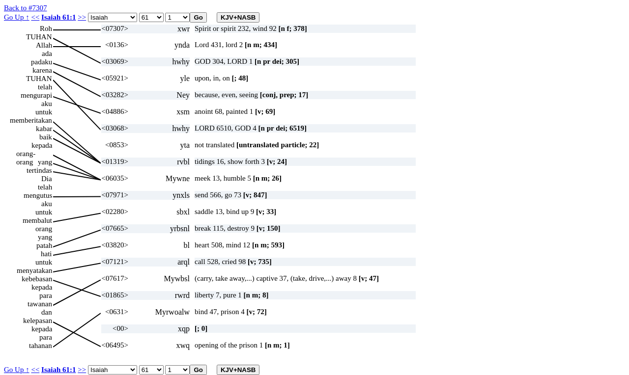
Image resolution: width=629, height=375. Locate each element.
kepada (41, 145)
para (45, 295)
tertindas (39, 170)
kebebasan (37, 279)
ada (47, 53)
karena (42, 70)
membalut (37, 220)
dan (46, 312)
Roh (46, 28)
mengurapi (36, 95)
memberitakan (31, 120)
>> (82, 17)
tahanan (40, 345)
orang (43, 229)
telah (45, 87)
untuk (43, 112)
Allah (44, 45)
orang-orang (25, 154)
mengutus (38, 195)
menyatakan (34, 270)
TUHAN (39, 37)
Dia (46, 179)
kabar (44, 129)
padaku (41, 62)
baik (45, 137)
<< (35, 17)
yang (45, 162)
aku (46, 103)
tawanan (40, 304)
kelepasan (37, 320)
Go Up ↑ (16, 17)
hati (46, 254)
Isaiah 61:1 (58, 17)
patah (44, 245)
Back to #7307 (25, 8)
